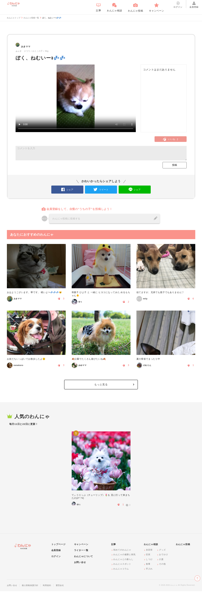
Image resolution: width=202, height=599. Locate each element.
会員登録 (56, 558)
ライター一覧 (81, 558)
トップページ (58, 552)
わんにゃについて (83, 564)
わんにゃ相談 (151, 552)
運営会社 (60, 593)
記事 (113, 552)
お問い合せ (80, 570)
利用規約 (47, 593)
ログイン (56, 564)
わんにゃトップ (13, 18)
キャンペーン (81, 552)
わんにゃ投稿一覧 (31, 18)
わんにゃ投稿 (183, 552)
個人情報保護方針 (30, 593)
